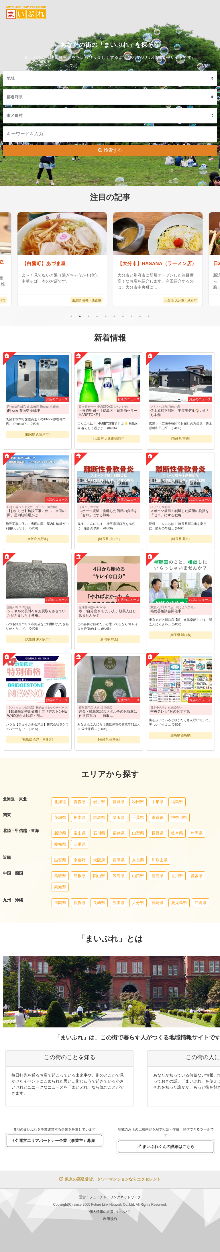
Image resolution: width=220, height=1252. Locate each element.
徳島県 (158, 875)
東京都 (158, 817)
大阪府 (99, 860)
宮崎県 (158, 902)
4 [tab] (97, 316)
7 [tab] (123, 316)
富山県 (80, 833)
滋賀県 (60, 860)
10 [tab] (149, 316)
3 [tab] (88, 316)
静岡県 (196, 833)
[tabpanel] (158, 259)
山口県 (138, 875)
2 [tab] (80, 316)
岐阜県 (177, 833)
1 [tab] (71, 316)
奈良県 (138, 860)
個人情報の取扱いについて (110, 1212)
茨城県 (60, 817)
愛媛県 (196, 875)
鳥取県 (60, 875)
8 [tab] (131, 316)
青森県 (80, 801)
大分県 (138, 902)
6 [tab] (114, 316)
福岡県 (60, 902)
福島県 (177, 801)
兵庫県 (119, 860)
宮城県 (119, 801)
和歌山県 (160, 860)
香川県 (177, 875)
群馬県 (99, 817)
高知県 (60, 887)
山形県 (158, 801)
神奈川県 (179, 817)
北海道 (60, 801)
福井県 (119, 833)
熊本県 (119, 902)
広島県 (119, 875)
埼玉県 (119, 817)
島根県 (80, 875)
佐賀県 (80, 902)
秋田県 (138, 801)
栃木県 (80, 817)
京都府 (80, 860)
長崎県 (99, 902)
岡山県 (99, 875)
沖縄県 (201, 902)
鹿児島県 (179, 902)
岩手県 (99, 801)
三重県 (80, 844)
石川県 (99, 833)
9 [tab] (140, 316)
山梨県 (138, 833)
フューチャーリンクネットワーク (115, 1197)
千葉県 (138, 817)
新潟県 (60, 833)
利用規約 (110, 1219)
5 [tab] (106, 316)
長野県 (158, 833)
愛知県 (60, 844)
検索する (110, 150)
